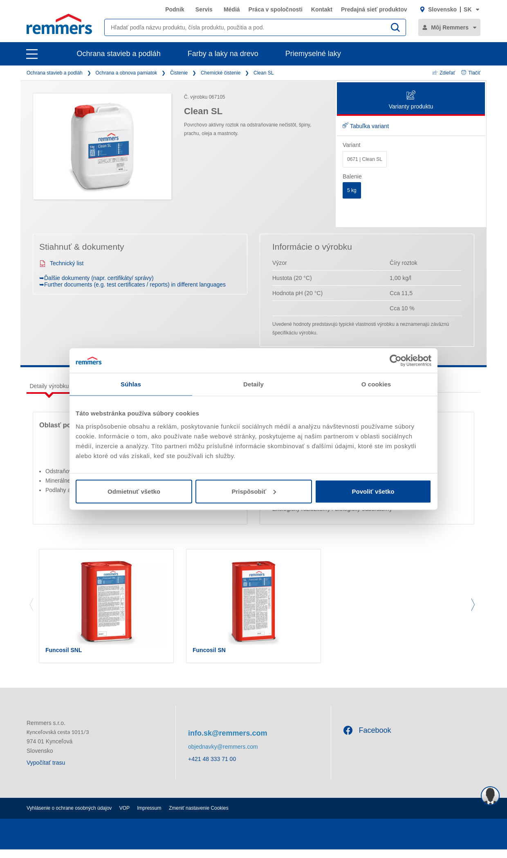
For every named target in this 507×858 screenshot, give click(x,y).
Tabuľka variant (366, 126)
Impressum (149, 817)
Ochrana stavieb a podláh (119, 54)
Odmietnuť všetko (134, 491)
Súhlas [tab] (131, 384)
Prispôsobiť (253, 491)
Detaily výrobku (49, 386)
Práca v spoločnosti (276, 9)
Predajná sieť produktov (374, 9)
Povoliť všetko (373, 491)
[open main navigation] (32, 54)
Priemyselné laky (313, 54)
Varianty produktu (411, 100)
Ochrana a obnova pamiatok (126, 73)
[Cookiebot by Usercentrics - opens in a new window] (395, 360)
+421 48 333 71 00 (212, 768)
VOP (124, 817)
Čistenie (179, 73)
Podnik (174, 9)
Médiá (232, 9)
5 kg (352, 190)
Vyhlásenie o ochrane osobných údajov (69, 817)
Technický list (61, 263)
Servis (204, 9)
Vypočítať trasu (46, 771)
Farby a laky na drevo (223, 54)
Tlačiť (470, 73)
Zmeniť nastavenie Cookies (199, 817)
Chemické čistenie (220, 73)
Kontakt (321, 9)
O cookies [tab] (376, 384)
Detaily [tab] (253, 384)
